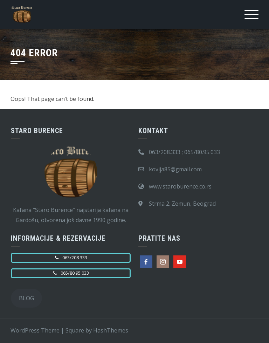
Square (74, 330)
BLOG (26, 298)
